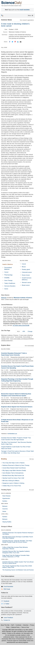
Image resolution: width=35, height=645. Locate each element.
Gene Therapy (8, 280)
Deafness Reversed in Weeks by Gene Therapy (15, 465)
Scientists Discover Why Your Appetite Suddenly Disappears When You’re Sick (16, 552)
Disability (6, 277)
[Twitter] (12, 42)
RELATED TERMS (24, 260)
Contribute (18, 625)
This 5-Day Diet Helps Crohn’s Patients (13, 462)
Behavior (4, 506)
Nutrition (4, 501)
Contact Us (7, 620)
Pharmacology (8, 275)
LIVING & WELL (4, 514)
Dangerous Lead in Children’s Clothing (13, 483)
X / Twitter (6, 603)
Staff (12, 625)
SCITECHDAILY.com (12, 433)
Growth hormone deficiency (26, 278)
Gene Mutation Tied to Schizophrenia (12, 473)
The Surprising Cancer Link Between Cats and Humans (18, 570)
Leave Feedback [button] (8, 617)
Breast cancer (26, 285)
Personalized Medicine (8, 268)
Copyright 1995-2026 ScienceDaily (12, 629)
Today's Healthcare (9, 283)
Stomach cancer (26, 282)
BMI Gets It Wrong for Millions (10, 480)
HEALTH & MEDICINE (6, 493)
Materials (3, 297)
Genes (6, 288)
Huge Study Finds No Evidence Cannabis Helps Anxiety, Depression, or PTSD (15, 556)
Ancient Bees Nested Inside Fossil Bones (14, 468)
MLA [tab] (18, 331)
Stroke (4, 511)
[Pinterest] (15, 42)
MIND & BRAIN (4, 503)
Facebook (6, 601)
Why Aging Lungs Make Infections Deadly (14, 470)
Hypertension (6, 498)
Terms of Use (25, 627)
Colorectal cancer (27, 272)
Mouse (24, 266)
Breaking (4, 459)
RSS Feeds (7, 589)
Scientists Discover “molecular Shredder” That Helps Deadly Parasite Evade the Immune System (17, 541)
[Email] (21, 42)
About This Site (5, 625)
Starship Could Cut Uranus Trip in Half (13, 478)
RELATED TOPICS (6, 260)
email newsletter (25, 9)
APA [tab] (23, 331)
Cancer (6, 272)
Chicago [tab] (30, 331)
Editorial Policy (15, 627)
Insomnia (5, 508)
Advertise (25, 625)
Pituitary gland (26, 269)
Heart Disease (6, 496)
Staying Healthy (6, 522)
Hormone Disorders (9, 286)
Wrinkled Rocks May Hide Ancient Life (13, 475)
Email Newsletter (8, 586)
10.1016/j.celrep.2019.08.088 (21, 325)
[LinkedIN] (18, 42)
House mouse (26, 275)
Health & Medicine (7, 264)
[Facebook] (10, 42)
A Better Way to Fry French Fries (11, 485)
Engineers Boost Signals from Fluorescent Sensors (16, 406)
